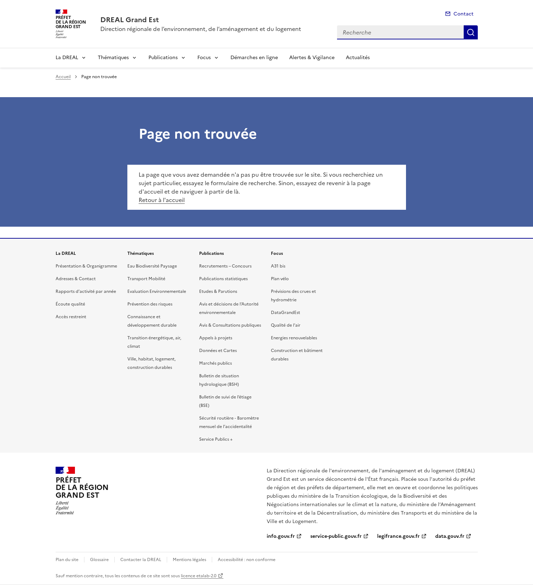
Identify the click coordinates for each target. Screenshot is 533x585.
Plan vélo (280, 279)
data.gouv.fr (449, 536)
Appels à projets (215, 338)
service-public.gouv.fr (336, 536)
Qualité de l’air (285, 325)
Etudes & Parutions (218, 291)
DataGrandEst (285, 312)
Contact (463, 14)
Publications (163, 57)
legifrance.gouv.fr (398, 536)
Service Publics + (216, 439)
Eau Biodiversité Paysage (152, 266)
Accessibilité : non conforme (246, 559)
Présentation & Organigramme (86, 266)
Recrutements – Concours (225, 266)
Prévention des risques (149, 304)
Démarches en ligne (254, 57)
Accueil (63, 77)
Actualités (358, 57)
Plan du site (67, 559)
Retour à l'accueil (162, 200)
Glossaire (99, 559)
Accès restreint (71, 317)
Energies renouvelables (294, 338)
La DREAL (67, 57)
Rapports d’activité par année (86, 291)
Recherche (471, 32)
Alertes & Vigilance (312, 57)
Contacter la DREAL (140, 559)
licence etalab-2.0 (198, 576)
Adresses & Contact (76, 279)
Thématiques (113, 57)
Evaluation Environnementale (156, 291)
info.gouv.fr (281, 536)
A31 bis (278, 266)
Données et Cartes (218, 350)
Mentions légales (189, 559)
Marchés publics (215, 363)
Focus (204, 57)
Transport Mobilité (146, 279)
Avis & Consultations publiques (230, 325)
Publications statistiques (223, 279)
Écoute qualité (70, 304)
